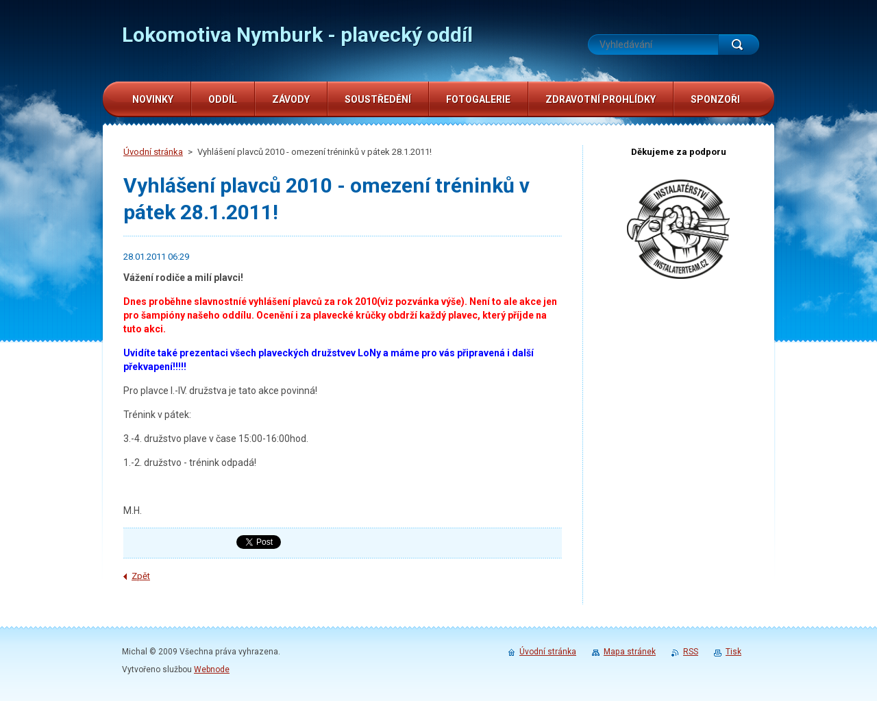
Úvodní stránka (153, 152)
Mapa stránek (630, 651)
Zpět (141, 576)
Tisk (733, 651)
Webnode (212, 669)
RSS (690, 651)
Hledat (738, 44)
